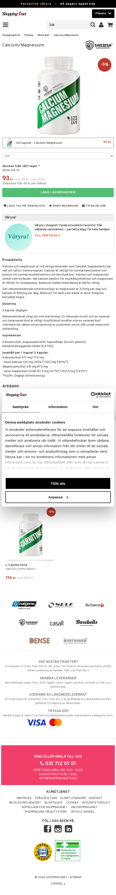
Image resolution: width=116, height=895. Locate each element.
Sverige (58, 884)
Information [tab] (58, 407)
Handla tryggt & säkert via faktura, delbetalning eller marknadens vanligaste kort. (58, 717)
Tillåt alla (58, 483)
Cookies (72, 803)
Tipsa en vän (94, 206)
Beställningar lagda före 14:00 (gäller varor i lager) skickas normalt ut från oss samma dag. (58, 682)
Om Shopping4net (84, 807)
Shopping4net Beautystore (46, 812)
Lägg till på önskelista (24, 206)
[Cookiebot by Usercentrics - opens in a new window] (91, 395)
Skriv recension (63, 206)
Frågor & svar (46, 798)
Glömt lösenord (73, 798)
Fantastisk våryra (36, 4)
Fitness (28, 35)
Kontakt (95, 798)
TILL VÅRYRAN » (47, 236)
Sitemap (76, 877)
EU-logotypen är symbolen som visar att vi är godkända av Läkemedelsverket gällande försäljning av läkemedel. (58, 698)
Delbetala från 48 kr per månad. (24, 183)
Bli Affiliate (54, 803)
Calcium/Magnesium (66, 35)
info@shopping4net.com (58, 778)
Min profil (24, 798)
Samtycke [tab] (21, 407)
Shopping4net (11, 35)
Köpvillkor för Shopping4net (44, 807)
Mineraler (43, 35)
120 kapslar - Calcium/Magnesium (58, 142)
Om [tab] (95, 407)
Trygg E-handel (82, 812)
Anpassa (58, 497)
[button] (110, 25)
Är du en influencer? (25, 803)
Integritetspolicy (96, 803)
